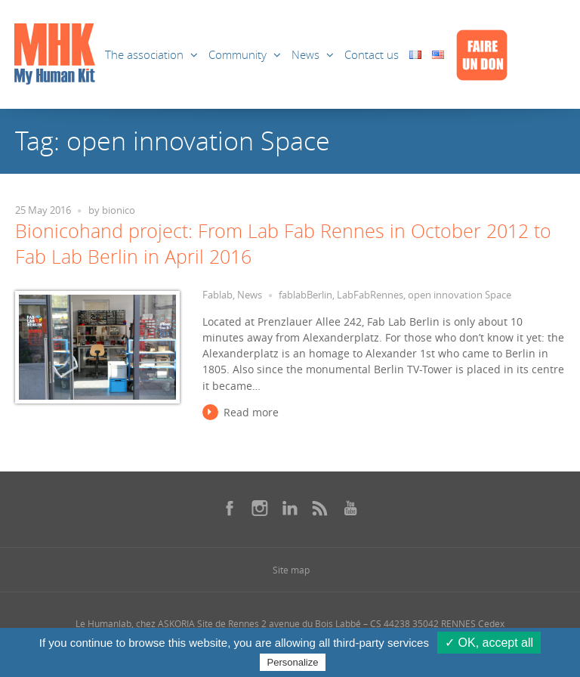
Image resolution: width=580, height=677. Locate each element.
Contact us (371, 54)
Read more (251, 412)
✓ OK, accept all (489, 642)
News (305, 54)
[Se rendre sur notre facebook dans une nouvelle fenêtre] (230, 508)
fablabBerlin (305, 295)
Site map (291, 570)
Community (237, 54)
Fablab (217, 295)
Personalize (293, 662)
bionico (118, 210)
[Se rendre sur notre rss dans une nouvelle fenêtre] (320, 508)
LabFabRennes (370, 295)
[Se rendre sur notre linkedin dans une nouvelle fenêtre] (290, 508)
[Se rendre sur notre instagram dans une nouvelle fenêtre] (260, 508)
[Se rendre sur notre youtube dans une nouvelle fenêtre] (350, 508)
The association (144, 54)
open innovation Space (459, 295)
